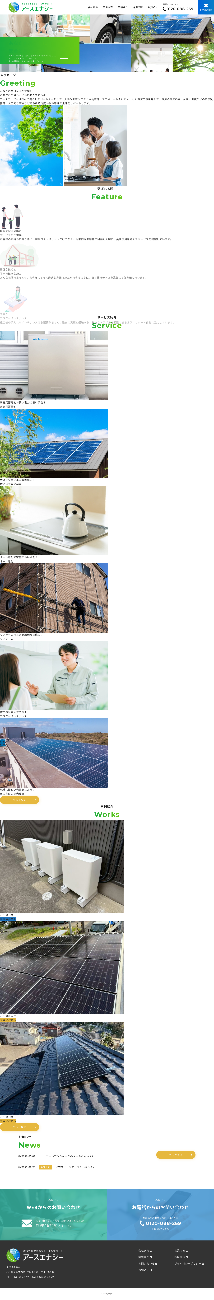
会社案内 (93, 7)
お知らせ (153, 7)
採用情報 (138, 7)
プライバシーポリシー (189, 1263)
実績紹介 (123, 7)
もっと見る (19, 1127)
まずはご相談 (206, 7)
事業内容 (108, 7)
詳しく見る (19, 800)
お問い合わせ (147, 1263)
